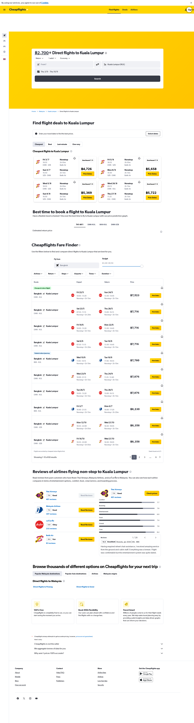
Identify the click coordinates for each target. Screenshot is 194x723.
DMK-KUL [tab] (95, 207)
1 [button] (138, 413)
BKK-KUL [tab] (107, 207)
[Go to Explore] (4, 33)
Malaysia (46, 93)
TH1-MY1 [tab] (83, 207)
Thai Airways (55, 448)
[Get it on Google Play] (154, 630)
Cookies (44, 3)
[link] (156, 449)
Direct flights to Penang (47, 543)
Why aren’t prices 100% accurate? (102, 609)
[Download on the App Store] (154, 636)
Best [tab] (54, 126)
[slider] (145, 248)
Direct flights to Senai (89, 543)
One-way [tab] (80, 126)
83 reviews (54, 500)
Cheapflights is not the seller (102, 600)
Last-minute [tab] (66, 126)
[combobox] (44, 40)
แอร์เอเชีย (54, 477)
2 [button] (143, 413)
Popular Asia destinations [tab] (79, 530)
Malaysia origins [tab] (114, 530)
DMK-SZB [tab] (119, 207)
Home (38, 93)
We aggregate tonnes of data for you (102, 605)
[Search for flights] (4, 17)
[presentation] (110, 35)
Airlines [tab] (99, 530)
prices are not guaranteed (88, 593)
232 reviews (55, 485)
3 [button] (148, 413)
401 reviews (55, 456)
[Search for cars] (4, 28)
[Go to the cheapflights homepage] (18, 9)
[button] (191, 3)
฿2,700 (46, 34)
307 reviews (55, 470)
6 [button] (160, 413)
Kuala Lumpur (56, 93)
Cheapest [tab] (43, 126)
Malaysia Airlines (57, 463)
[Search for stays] (4, 23)
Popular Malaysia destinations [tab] (51, 530)
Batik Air (53, 492)
